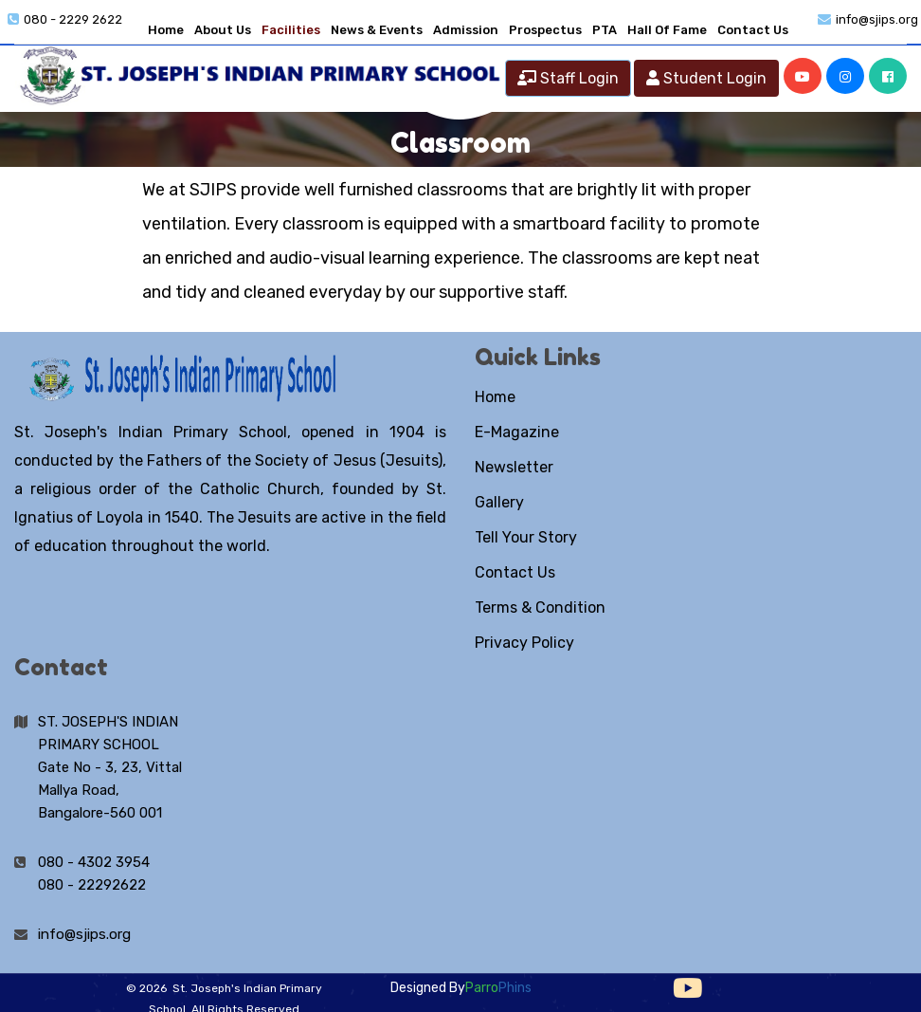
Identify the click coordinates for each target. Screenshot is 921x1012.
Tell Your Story (526, 537)
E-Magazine (517, 432)
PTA (604, 30)
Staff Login (568, 78)
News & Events (377, 30)
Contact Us (752, 30)
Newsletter (514, 467)
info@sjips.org (877, 19)
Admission (465, 30)
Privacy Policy (524, 643)
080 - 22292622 (92, 884)
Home (166, 30)
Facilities (291, 30)
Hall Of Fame (667, 30)
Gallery (499, 502)
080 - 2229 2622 (73, 19)
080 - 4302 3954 (94, 862)
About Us (222, 30)
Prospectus (545, 30)
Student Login (706, 78)
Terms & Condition (540, 607)
